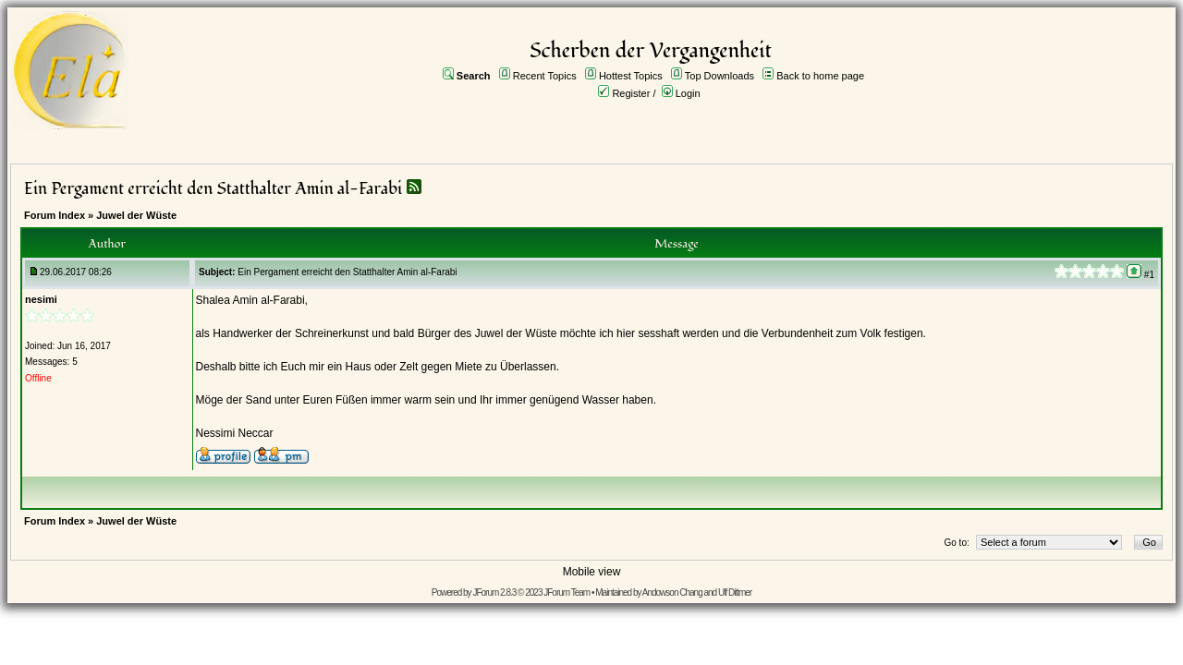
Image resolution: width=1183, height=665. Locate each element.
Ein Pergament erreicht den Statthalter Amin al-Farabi (215, 188)
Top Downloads (719, 75)
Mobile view (592, 571)
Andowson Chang (672, 592)
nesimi (41, 299)
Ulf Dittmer (734, 592)
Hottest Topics (631, 75)
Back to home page (820, 75)
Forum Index (54, 215)
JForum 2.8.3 (494, 592)
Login (688, 93)
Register (631, 93)
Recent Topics (545, 75)
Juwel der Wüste (136, 215)
